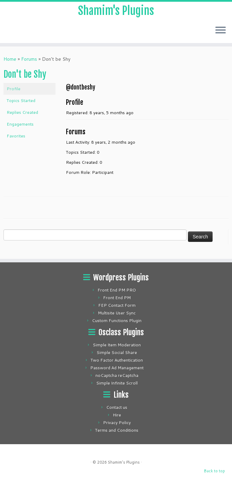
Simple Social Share (116, 352)
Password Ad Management (117, 368)
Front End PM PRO (116, 290)
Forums (29, 59)
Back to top (214, 471)
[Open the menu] (220, 30)
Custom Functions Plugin (116, 320)
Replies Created (22, 112)
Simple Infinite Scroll (117, 383)
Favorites (16, 136)
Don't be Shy (24, 74)
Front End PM (117, 298)
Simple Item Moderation (117, 345)
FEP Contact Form (117, 305)
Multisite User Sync (117, 313)
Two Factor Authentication (117, 360)
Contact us (116, 407)
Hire (117, 415)
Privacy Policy (117, 422)
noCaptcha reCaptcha (116, 375)
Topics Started (21, 100)
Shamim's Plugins (116, 11)
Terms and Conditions (116, 430)
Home (9, 59)
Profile (13, 89)
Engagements (20, 124)
